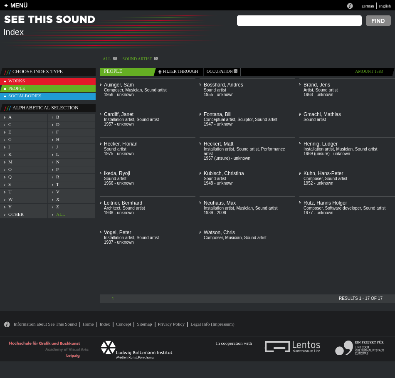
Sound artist (140, 59)
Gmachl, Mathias (322, 114)
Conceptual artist (219, 119)
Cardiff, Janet (118, 114)
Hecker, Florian (121, 144)
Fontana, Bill (218, 114)
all (60, 214)
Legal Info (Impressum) (212, 323)
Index (105, 323)
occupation (222, 71)
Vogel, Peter (117, 232)
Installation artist (119, 119)
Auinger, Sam (119, 85)
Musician (134, 90)
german (367, 6)
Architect (112, 208)
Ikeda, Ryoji (117, 173)
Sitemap (144, 323)
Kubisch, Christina (224, 173)
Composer (113, 90)
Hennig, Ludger (321, 144)
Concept (123, 323)
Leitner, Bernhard (123, 203)
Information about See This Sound (45, 323)
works (16, 80)
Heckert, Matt (218, 144)
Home (88, 323)
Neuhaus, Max (220, 203)
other (16, 214)
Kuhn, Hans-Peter (323, 173)
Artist (308, 90)
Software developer (343, 208)
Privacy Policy (171, 323)
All (110, 59)
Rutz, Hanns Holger (325, 203)
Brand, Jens (317, 85)
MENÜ (18, 5)
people (16, 88)
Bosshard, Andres (223, 85)
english (385, 6)
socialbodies (25, 95)
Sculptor (244, 119)
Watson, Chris (219, 232)
